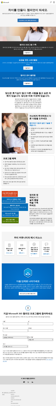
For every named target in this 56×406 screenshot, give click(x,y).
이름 (4, 320)
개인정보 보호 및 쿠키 (15, 394)
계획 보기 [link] (21, 253)
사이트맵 (12, 388)
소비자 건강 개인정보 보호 (16, 398)
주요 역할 (30, 335)
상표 (12, 399)
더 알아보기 (27, 52)
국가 (4, 342)
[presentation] (14, 365)
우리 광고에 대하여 (14, 401)
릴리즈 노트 (13, 390)
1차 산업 (5, 333)
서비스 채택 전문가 (17, 284)
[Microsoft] (5, 2)
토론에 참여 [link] (46, 254)
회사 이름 (5, 326)
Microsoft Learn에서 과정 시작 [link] (27, 292)
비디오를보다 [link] (34, 253)
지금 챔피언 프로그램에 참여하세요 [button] (27, 20)
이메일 (30, 326)
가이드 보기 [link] (9, 253)
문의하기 (12, 392)
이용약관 (12, 396)
